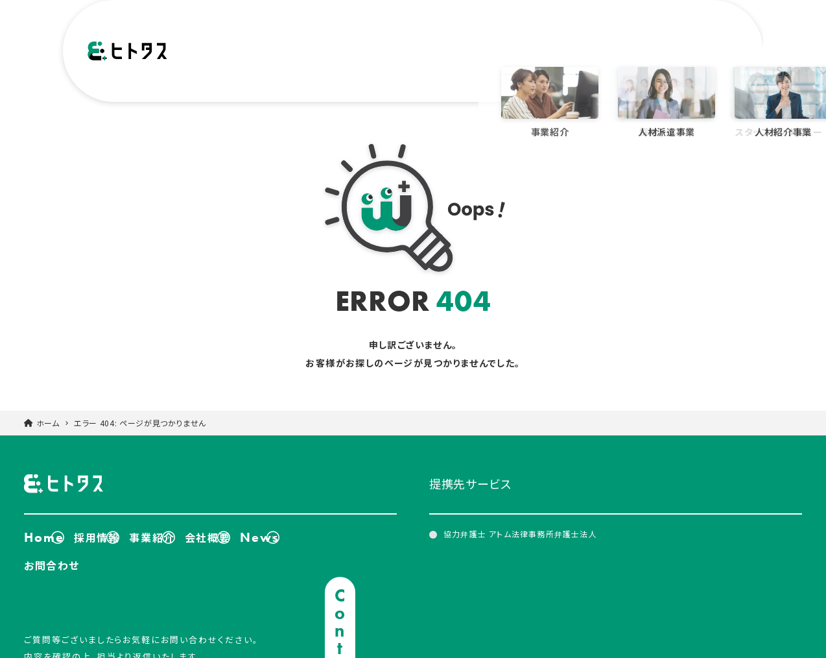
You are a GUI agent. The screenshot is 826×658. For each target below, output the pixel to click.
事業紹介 (192, 518)
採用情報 (115, 518)
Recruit (604, 56)
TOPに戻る (777, 613)
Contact (708, 55)
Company (495, 55)
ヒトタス (127, 56)
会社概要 (270, 518)
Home (44, 517)
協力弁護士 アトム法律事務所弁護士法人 (520, 517)
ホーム (48, 406)
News (554, 55)
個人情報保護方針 (737, 642)
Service (416, 56)
